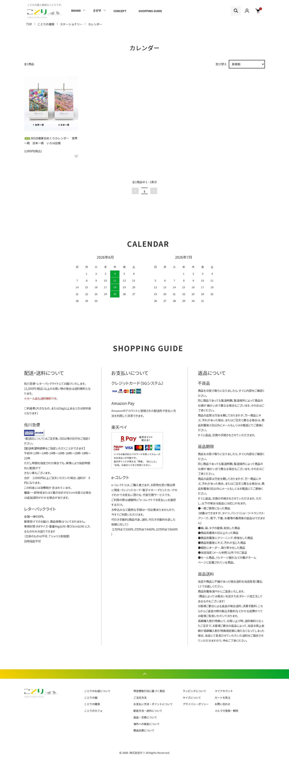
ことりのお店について (97, 691)
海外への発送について (146, 724)
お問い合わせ (222, 704)
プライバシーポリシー (196, 704)
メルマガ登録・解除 (226, 711)
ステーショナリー (71, 24)
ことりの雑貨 (46, 24)
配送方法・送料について (147, 711)
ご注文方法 (140, 697)
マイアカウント (224, 691)
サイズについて (192, 697)
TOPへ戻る (144, 674)
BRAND (76, 10)
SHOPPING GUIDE (150, 11)
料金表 (31, 408)
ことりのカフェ (93, 711)
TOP (29, 24)
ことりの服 (90, 697)
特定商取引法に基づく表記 (149, 691)
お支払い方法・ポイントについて (153, 704)
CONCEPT (119, 11)
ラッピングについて (194, 691)
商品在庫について (143, 730)
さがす (97, 10)
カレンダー (95, 24)
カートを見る (222, 697)
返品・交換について (145, 717)
